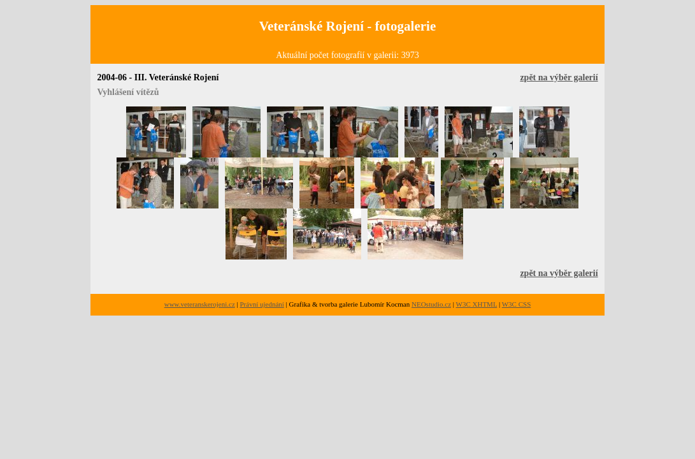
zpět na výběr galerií (559, 77)
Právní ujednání (262, 304)
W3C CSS (516, 304)
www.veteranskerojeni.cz (199, 304)
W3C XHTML (477, 304)
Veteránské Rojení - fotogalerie (347, 26)
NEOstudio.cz (431, 304)
